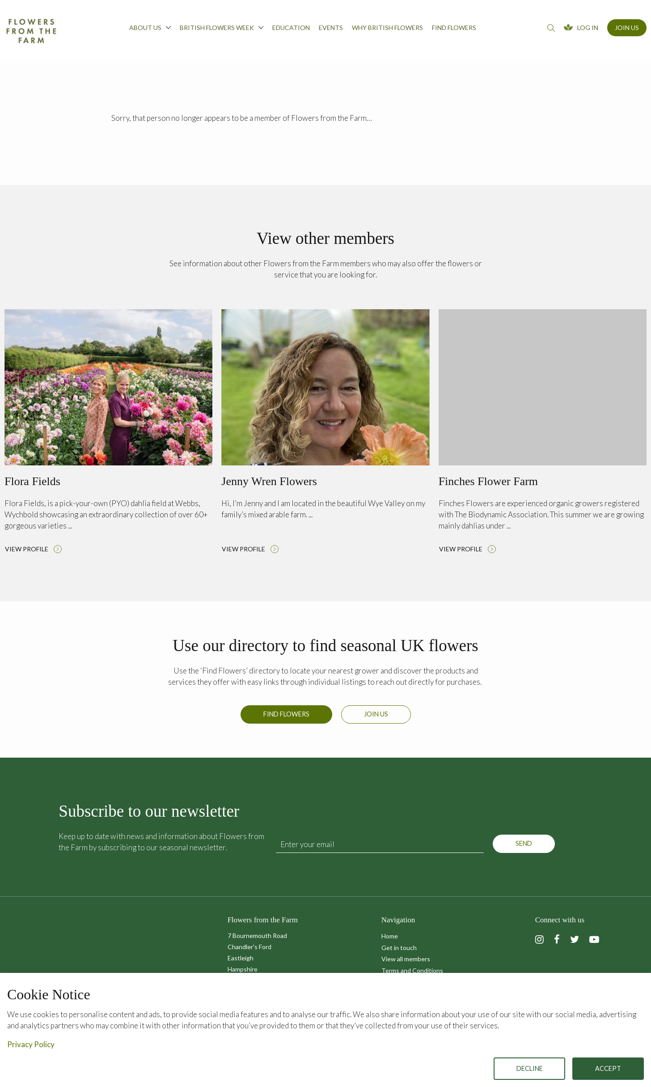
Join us (376, 720)
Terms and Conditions (412, 970)
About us (150, 27)
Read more (108, 433)
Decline (529, 1068)
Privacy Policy (31, 1044)
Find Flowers (286, 720)
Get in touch (399, 947)
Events (331, 27)
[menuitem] (150, 30)
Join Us (627, 27)
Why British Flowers (387, 27)
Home (389, 936)
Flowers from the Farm (31, 31)
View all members (405, 959)
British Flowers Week (221, 27)
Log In (587, 27)
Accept (608, 1068)
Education (291, 27)
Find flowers (454, 27)
